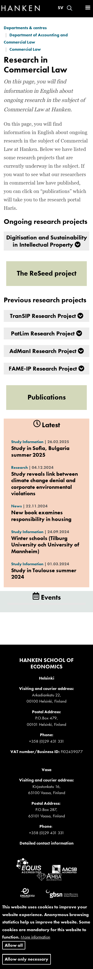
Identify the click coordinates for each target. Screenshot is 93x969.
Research (19, 467)
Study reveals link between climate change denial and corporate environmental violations (44, 483)
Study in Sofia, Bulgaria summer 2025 (40, 451)
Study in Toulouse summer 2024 (43, 573)
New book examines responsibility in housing (41, 515)
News (16, 506)
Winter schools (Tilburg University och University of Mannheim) (45, 545)
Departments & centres (25, 27)
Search (69, 8)
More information (35, 942)
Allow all (14, 950)
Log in (78, 8)
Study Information (27, 441)
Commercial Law (25, 49)
